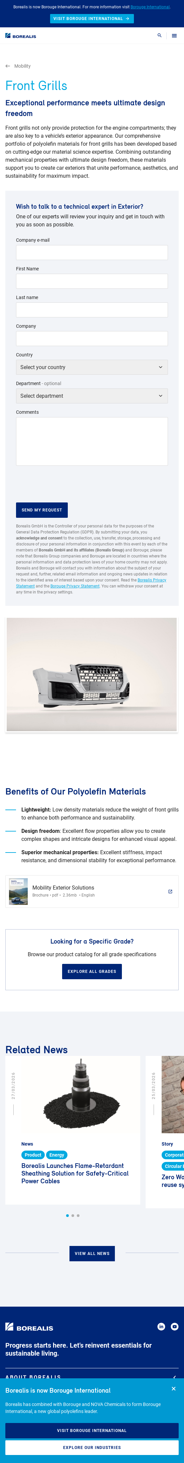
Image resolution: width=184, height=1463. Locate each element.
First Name (27, 268)
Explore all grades (92, 971)
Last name (27, 297)
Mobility (18, 66)
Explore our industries (92, 1447)
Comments (27, 412)
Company (26, 326)
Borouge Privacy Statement (75, 586)
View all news (92, 1253)
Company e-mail (32, 240)
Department (38, 383)
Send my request (42, 510)
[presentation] (67, 484)
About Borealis (90, 1377)
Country (24, 354)
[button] (67, 1215)
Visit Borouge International (92, 1430)
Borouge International (150, 7)
